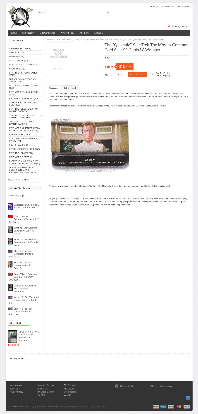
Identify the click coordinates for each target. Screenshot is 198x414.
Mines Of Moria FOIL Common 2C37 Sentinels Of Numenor (29, 335)
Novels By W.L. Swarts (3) (23, 65)
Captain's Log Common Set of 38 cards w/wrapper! (25, 288)
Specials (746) (16, 52)
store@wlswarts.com (164, 386)
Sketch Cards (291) (19, 145)
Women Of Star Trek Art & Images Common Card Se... (24, 300)
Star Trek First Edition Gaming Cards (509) (22, 116)
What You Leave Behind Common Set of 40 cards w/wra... (26, 242)
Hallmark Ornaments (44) (23, 98)
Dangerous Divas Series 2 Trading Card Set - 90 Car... (26, 208)
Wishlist (68, 395)
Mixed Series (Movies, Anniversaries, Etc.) (103, 39)
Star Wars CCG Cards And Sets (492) (23, 103)
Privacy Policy (67, 33)
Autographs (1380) (19, 134)
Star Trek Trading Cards (68, 39)
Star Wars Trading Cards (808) (23, 93)
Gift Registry (28, 33)
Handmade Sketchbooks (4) (24, 149)
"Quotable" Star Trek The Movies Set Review (145, 106)
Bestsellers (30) (18, 60)
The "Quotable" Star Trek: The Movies (145, 39)
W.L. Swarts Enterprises (53, 406)
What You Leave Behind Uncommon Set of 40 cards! (25, 231)
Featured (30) (16, 56)
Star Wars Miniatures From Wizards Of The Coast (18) (25, 129)
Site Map (41, 395)
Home (14, 33)
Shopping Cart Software (95, 406)
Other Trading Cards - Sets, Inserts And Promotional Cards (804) (23, 169)
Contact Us (99, 33)
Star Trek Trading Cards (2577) (23, 74)
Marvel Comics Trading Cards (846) (22, 80)
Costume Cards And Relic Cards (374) (23, 139)
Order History (70, 392)
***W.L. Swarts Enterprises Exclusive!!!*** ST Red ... (24, 219)
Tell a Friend (70, 88)
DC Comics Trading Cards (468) (23, 86)
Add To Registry (163, 75)
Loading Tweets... (18, 358)
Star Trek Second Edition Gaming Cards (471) (23, 110)
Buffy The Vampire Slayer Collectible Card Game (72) (24, 162)
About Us (84, 33)
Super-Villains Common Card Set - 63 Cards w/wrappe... (23, 277)
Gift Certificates (47, 33)
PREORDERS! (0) (17, 69)
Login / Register (182, 6)
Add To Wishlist (163, 73)
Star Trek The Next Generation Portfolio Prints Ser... (21, 254)
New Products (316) (20, 48)
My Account (69, 388)
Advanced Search (45, 392)
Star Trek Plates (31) (21, 153)
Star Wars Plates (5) (20, 157)
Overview (54, 88)
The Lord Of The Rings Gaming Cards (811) (21, 123)
